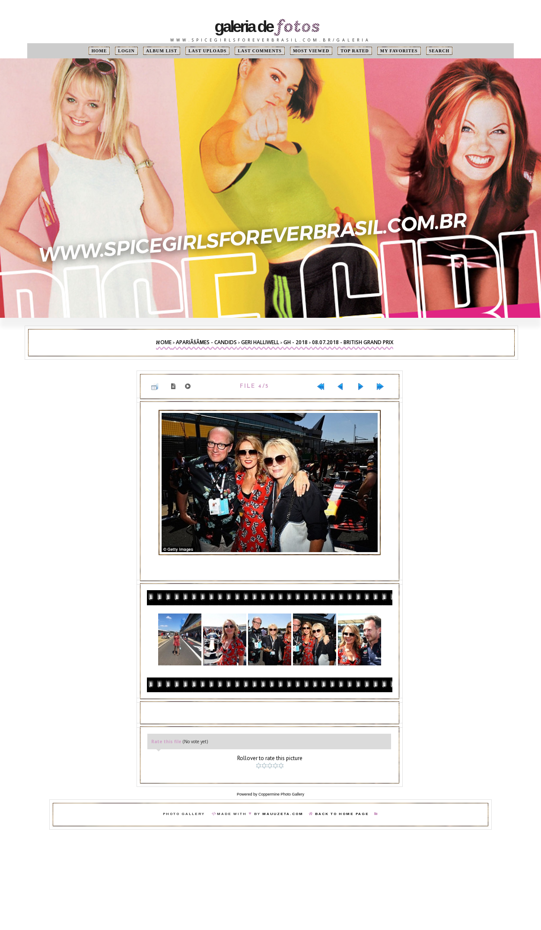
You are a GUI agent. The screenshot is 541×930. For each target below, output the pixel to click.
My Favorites (399, 50)
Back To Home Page (342, 814)
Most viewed (311, 50)
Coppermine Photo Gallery (281, 794)
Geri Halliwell (260, 342)
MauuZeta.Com (282, 814)
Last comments (259, 50)
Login (126, 50)
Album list (162, 50)
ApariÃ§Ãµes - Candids (206, 342)
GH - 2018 (295, 342)
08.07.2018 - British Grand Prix (352, 342)
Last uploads (207, 50)
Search (439, 50)
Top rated (355, 50)
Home (99, 50)
